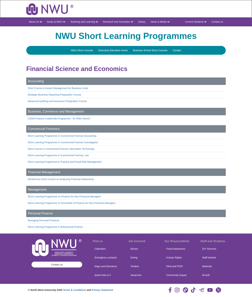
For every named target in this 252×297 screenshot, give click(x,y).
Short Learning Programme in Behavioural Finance (55, 226)
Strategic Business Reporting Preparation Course (54, 94)
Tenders (134, 266)
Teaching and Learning (84, 21)
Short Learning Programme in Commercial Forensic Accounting (62, 135)
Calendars (100, 248)
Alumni (134, 248)
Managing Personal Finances (43, 220)
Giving (133, 257)
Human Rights (174, 257)
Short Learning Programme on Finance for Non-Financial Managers (64, 196)
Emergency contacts (105, 257)
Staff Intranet (209, 257)
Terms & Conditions (74, 290)
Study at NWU (56, 21)
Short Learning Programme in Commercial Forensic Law (58, 155)
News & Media (160, 21)
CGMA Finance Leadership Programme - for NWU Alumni (59, 118)
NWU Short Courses (82, 50)
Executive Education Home (113, 50)
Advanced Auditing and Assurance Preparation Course (57, 101)
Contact (177, 50)
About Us (35, 21)
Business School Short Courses (150, 50)
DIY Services (209, 248)
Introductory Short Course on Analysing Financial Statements (61, 179)
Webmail (207, 266)
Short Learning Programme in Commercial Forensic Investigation (63, 142)
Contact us (217, 21)
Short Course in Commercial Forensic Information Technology (61, 148)
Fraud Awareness (175, 248)
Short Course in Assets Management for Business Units (58, 88)
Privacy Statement (102, 290)
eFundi (206, 275)
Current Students (195, 21)
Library (142, 21)
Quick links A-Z (102, 275)
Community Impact (176, 275)
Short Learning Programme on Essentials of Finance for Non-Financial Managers (71, 203)
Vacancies (136, 275)
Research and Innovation (118, 21)
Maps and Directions (105, 266)
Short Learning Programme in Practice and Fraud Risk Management (65, 161)
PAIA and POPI (174, 266)
